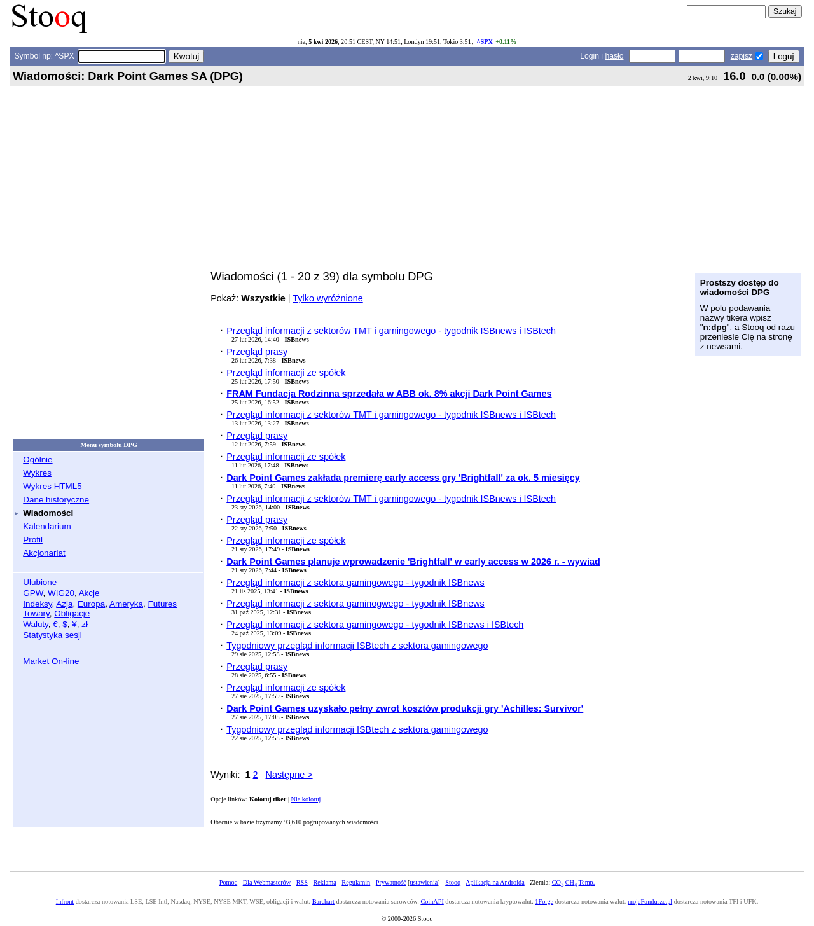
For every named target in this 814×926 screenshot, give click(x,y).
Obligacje (72, 613)
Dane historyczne (56, 499)
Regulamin (355, 882)
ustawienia (424, 882)
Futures (162, 604)
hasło (614, 56)
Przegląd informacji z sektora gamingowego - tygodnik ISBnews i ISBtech (374, 624)
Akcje (89, 593)
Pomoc (228, 882)
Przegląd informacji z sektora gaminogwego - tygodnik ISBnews (355, 603)
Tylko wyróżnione (327, 298)
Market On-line (51, 661)
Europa (91, 604)
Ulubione (40, 582)
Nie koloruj (306, 799)
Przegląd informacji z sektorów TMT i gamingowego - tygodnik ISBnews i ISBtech (391, 331)
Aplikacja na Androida (495, 882)
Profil (33, 539)
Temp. (587, 882)
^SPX (485, 41)
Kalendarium (47, 526)
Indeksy (37, 604)
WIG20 (61, 593)
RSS (302, 882)
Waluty (35, 624)
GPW (33, 593)
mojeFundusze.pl (650, 901)
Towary (36, 613)
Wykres (37, 473)
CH (571, 882)
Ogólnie (37, 459)
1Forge (544, 901)
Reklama (324, 882)
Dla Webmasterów (267, 882)
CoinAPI (431, 901)
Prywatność (391, 882)
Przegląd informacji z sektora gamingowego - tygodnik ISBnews (355, 582)
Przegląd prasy (256, 352)
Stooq (452, 882)
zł (84, 624)
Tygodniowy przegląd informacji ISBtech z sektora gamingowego (357, 645)
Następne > (289, 775)
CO (557, 882)
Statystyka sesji (52, 635)
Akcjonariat (44, 553)
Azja (64, 604)
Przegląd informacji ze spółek (285, 373)
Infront (65, 901)
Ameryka (126, 604)
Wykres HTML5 (52, 486)
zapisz (741, 56)
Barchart (323, 901)
